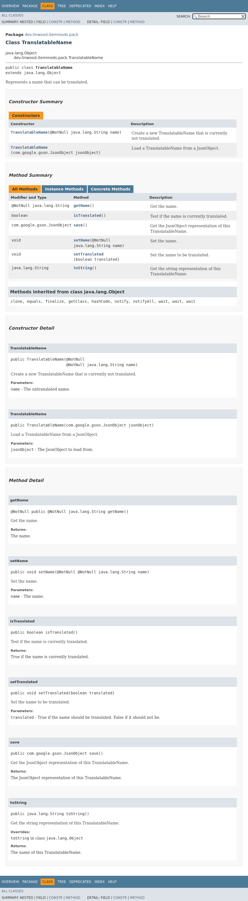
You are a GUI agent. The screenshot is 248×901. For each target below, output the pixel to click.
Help (112, 6)
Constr (55, 22)
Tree (62, 6)
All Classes (12, 15)
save (78, 225)
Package (30, 6)
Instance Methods (64, 189)
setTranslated (88, 254)
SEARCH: (183, 16)
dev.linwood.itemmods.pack (51, 34)
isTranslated (87, 215)
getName (81, 205)
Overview (10, 6)
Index (100, 6)
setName (81, 240)
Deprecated (80, 6)
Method (73, 22)
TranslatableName (29, 132)
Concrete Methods (110, 189)
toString (82, 268)
